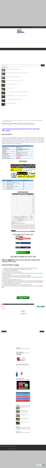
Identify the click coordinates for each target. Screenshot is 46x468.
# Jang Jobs (16, 306)
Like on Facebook (23, 396)
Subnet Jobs (8, 450)
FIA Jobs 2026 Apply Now (10, 88)
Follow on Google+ (23, 400)
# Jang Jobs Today (20, 306)
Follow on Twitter (23, 398)
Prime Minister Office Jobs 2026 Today (12, 69)
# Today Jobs (32, 306)
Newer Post (4, 334)
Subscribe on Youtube (23, 404)
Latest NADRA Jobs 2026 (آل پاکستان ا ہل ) (13, 77)
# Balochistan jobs (6, 306)
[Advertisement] (23, 6)
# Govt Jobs (11, 306)
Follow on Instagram (23, 402)
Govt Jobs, (18, 128)
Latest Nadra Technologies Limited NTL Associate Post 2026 (16, 96)
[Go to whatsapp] (44, 465)
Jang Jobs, (21, 128)
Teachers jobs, (30, 128)
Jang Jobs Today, (25, 128)
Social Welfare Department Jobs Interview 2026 (14, 100)
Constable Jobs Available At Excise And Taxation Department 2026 (17, 92)
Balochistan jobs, (14, 128)
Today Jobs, (34, 128)
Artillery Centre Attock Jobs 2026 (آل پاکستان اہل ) (14, 81)
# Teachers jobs (26, 306)
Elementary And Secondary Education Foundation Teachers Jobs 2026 (17, 73)
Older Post (42, 334)
